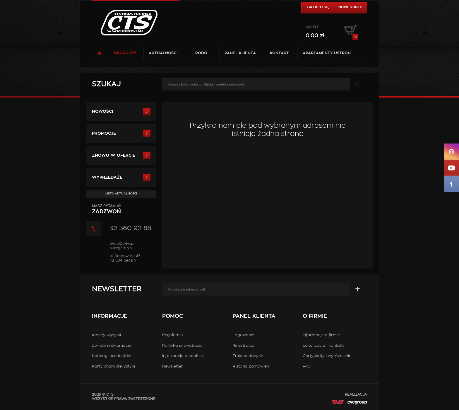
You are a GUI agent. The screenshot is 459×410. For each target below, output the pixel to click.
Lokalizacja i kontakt (323, 346)
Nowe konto (350, 7)
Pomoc (172, 316)
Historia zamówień (250, 366)
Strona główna (99, 53)
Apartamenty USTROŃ (327, 53)
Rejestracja (243, 346)
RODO (201, 53)
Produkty (125, 53)
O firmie (315, 316)
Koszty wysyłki (106, 335)
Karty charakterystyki (113, 366)
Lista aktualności (121, 193)
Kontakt (279, 53)
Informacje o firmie (321, 335)
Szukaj (106, 84)
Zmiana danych (247, 356)
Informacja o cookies (183, 356)
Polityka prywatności (182, 346)
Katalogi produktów (111, 356)
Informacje (109, 316)
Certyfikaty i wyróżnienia (327, 356)
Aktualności (163, 53)
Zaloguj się (317, 7)
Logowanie (243, 335)
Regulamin (172, 335)
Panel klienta (240, 53)
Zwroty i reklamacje (111, 346)
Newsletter (116, 289)
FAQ (307, 366)
